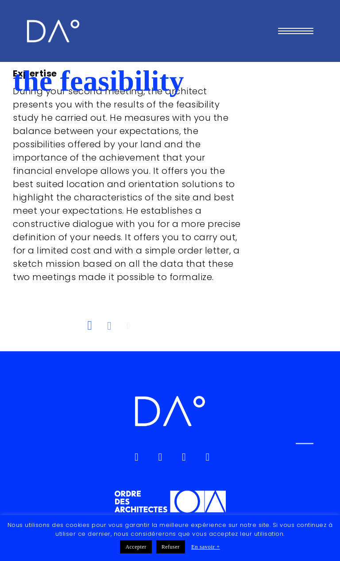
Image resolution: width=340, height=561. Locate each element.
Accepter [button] (135, 547)
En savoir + (205, 547)
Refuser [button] (171, 547)
